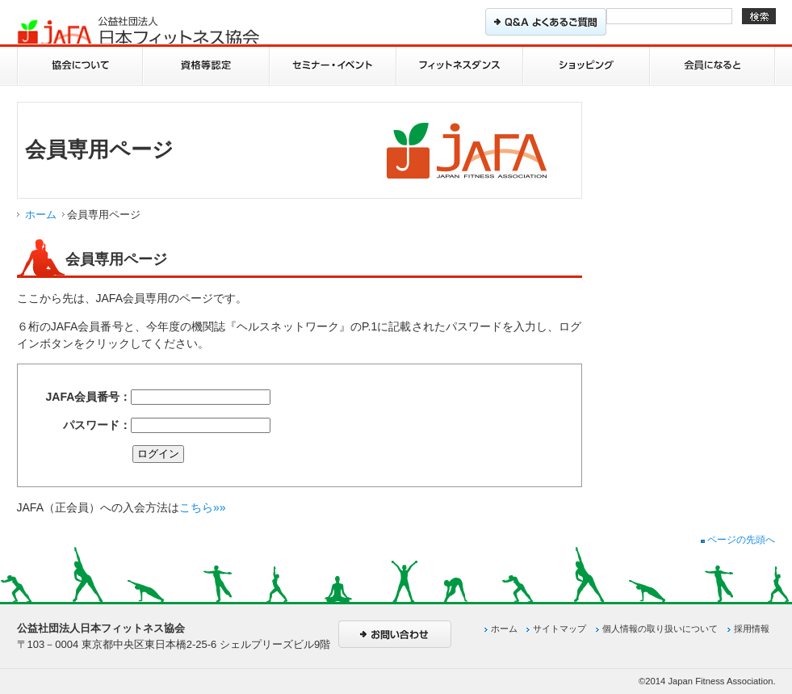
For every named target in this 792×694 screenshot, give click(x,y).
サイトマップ (559, 628)
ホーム (41, 214)
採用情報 (751, 628)
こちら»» (202, 507)
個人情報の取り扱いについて (660, 628)
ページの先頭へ (738, 539)
